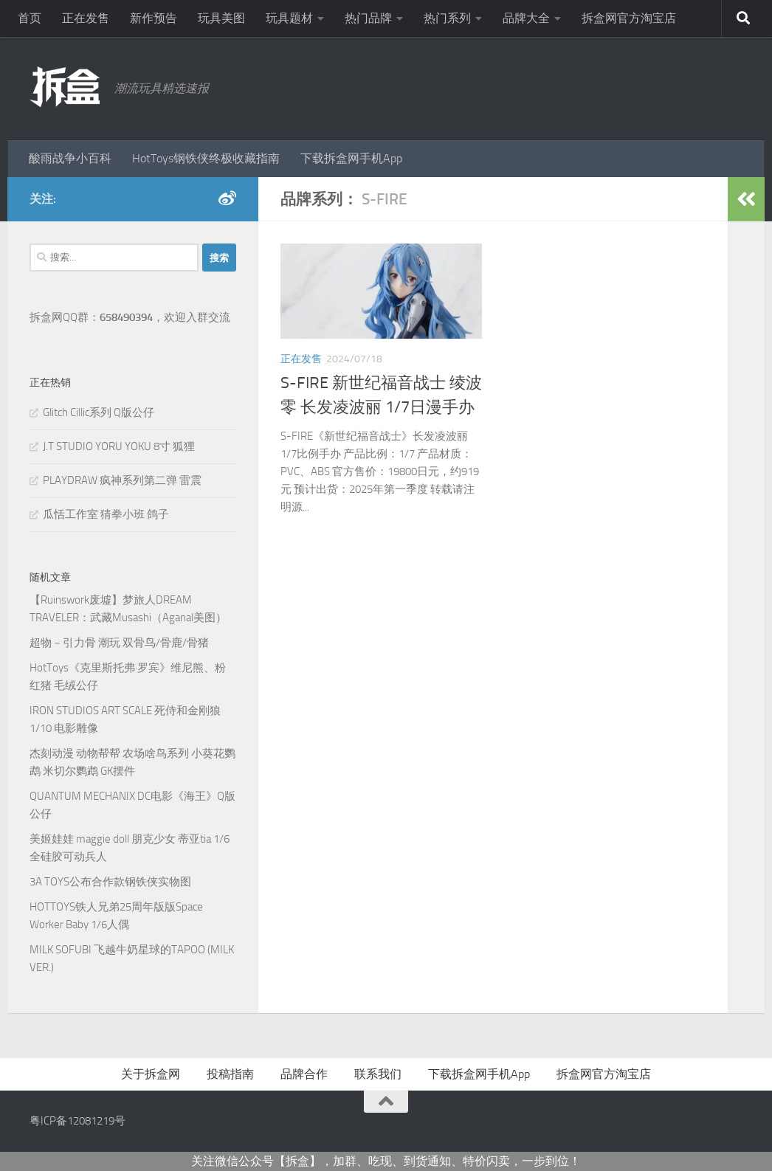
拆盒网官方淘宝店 (629, 18)
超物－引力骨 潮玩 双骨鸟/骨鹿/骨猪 (119, 642)
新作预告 (153, 18)
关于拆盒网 (150, 1074)
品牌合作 (304, 1074)
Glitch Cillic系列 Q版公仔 (98, 412)
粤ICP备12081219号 (77, 1120)
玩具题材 (289, 18)
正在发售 (85, 18)
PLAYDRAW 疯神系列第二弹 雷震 (122, 480)
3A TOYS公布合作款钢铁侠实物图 (110, 881)
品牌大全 (526, 18)
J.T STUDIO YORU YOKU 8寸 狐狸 (119, 446)
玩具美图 (221, 18)
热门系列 (447, 18)
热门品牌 (368, 18)
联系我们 (377, 1074)
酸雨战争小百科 (70, 158)
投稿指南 (230, 1074)
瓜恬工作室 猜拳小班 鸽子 (106, 514)
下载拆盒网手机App (351, 158)
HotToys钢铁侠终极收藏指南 (206, 158)
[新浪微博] (227, 198)
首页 (29, 18)
